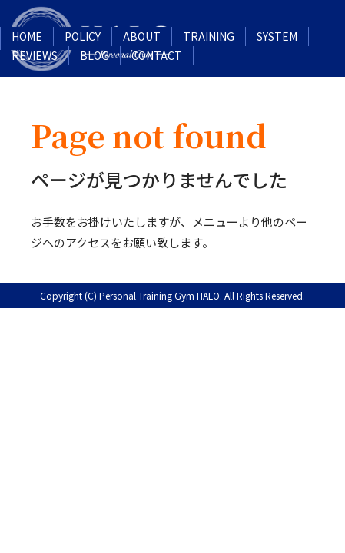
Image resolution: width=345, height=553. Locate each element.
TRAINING (208, 36)
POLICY (83, 36)
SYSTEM (277, 36)
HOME (27, 36)
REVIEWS (35, 55)
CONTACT (156, 55)
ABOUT (142, 36)
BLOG (94, 55)
